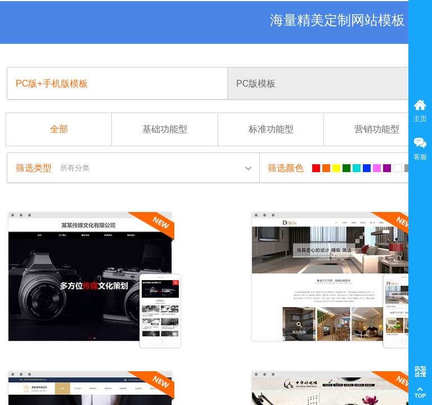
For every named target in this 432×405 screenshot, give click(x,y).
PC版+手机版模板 (52, 83)
